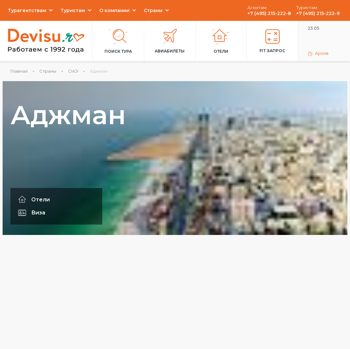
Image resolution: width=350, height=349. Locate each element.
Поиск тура (118, 41)
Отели (221, 41)
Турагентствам (27, 10)
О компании (114, 10)
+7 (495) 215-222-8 (269, 13)
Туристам (73, 10)
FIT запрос (272, 41)
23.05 (313, 28)
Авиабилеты (170, 41)
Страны (153, 10)
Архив (318, 53)
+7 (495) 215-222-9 (318, 13)
